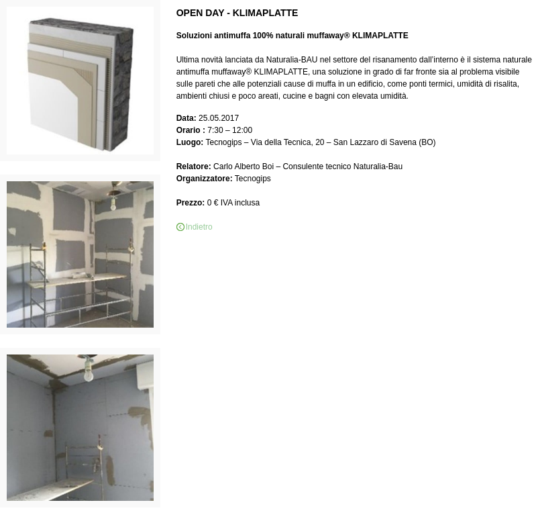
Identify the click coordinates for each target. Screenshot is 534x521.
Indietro (199, 227)
